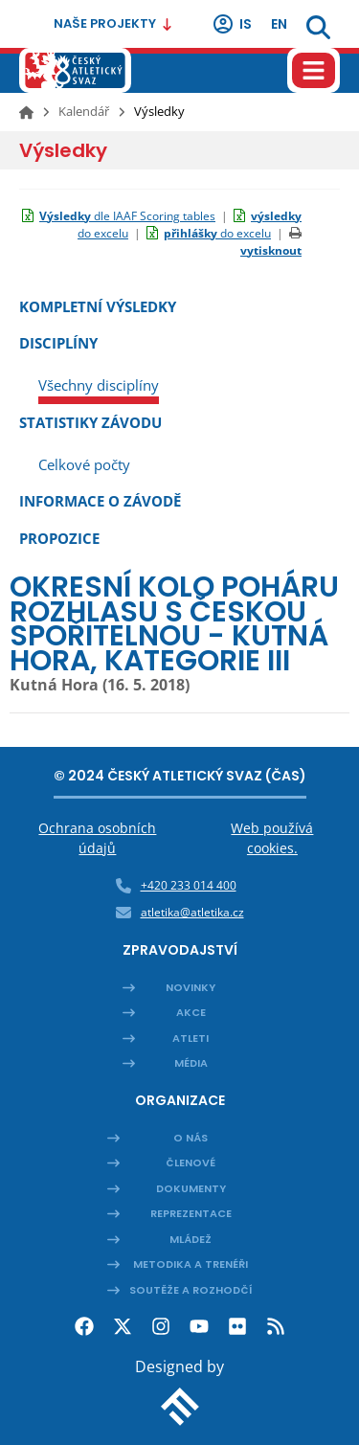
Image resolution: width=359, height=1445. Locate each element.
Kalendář (83, 111)
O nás (190, 1137)
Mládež (190, 1239)
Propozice (59, 538)
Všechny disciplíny (98, 385)
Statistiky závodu (90, 422)
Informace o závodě (100, 500)
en (279, 24)
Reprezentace (191, 1213)
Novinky (190, 987)
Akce (191, 1012)
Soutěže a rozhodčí (191, 1290)
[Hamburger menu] (313, 70)
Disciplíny (58, 342)
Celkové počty (84, 464)
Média (191, 1063)
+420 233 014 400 (188, 885)
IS (232, 23)
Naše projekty (113, 23)
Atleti (190, 1038)
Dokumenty (191, 1188)
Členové (190, 1162)
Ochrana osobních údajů (97, 838)
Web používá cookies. (272, 838)
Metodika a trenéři (190, 1264)
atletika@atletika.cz (192, 912)
